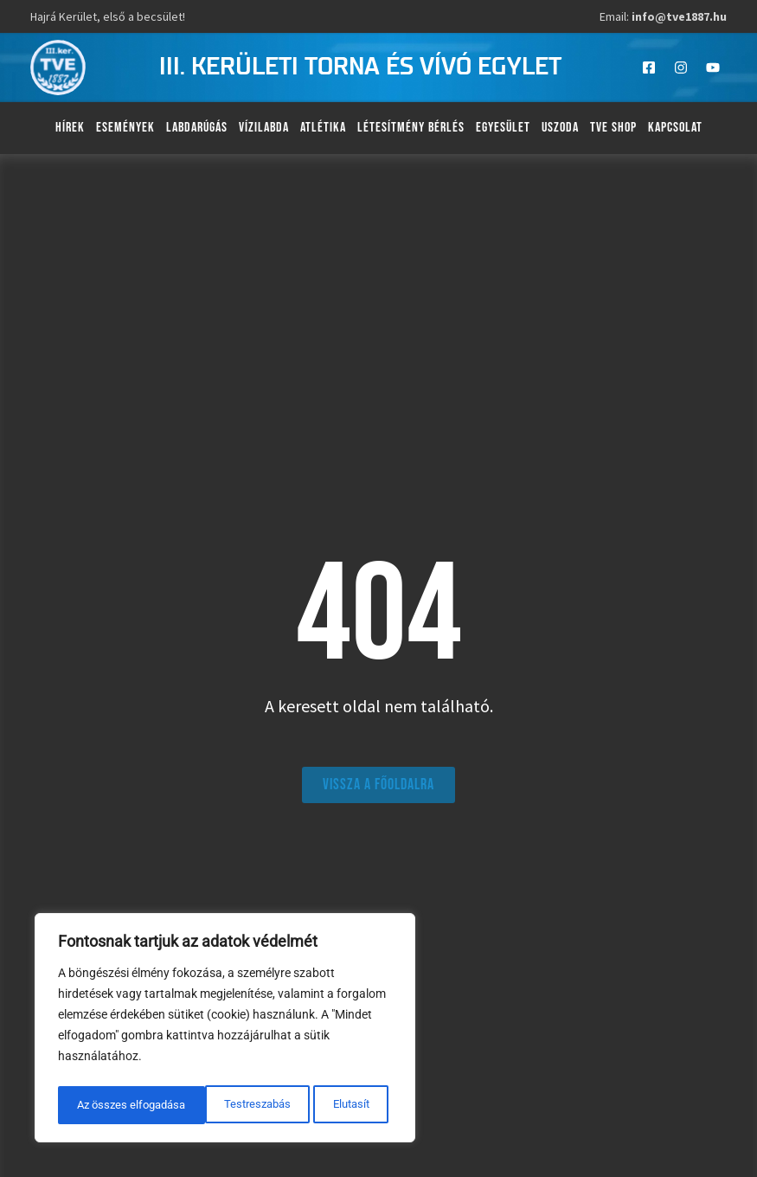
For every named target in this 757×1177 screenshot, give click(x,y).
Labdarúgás (197, 127)
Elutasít (203, 1105)
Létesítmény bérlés (411, 127)
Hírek (70, 127)
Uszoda (560, 127)
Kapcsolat (675, 127)
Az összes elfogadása (318, 1105)
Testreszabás (109, 1105)
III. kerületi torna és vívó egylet (360, 67)
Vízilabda (264, 127)
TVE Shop (613, 127)
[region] (225, 1030)
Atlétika (323, 127)
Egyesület (503, 127)
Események (125, 127)
